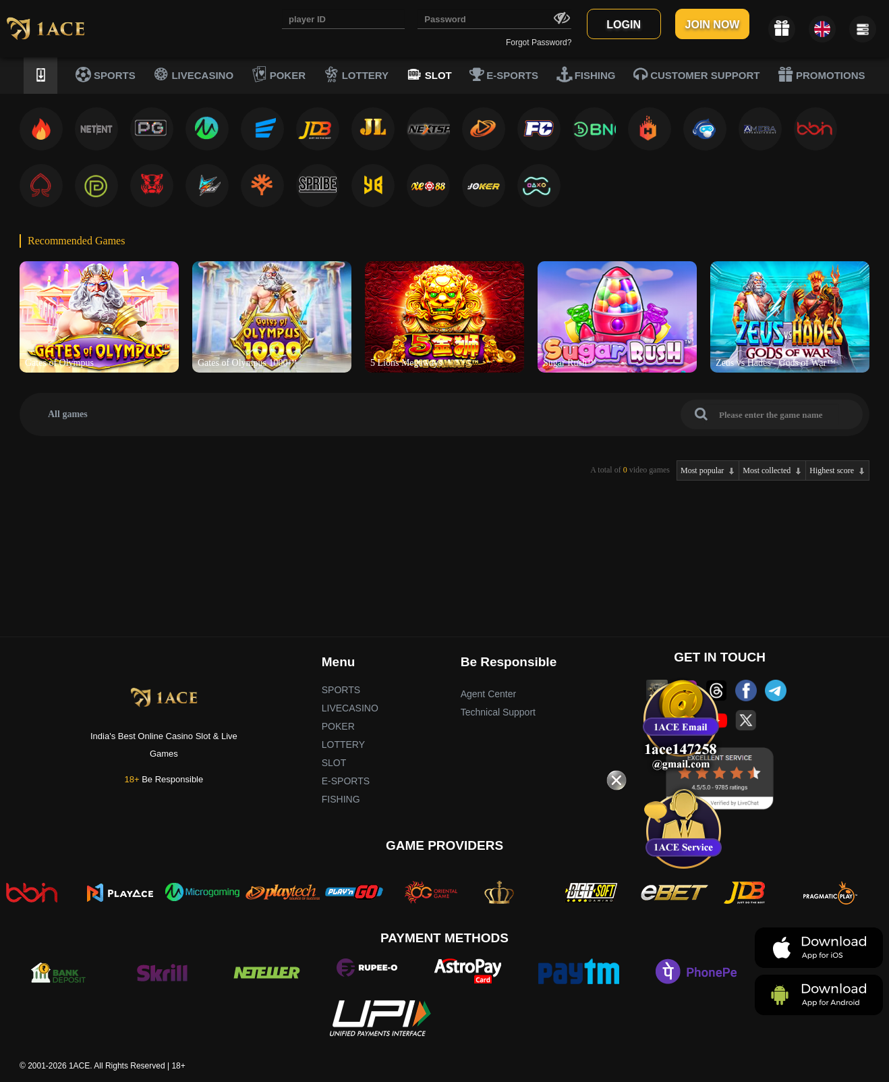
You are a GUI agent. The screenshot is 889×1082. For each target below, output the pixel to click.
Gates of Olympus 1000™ (247, 363)
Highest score (831, 470)
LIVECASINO (193, 74)
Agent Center (489, 693)
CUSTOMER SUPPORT (696, 74)
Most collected (767, 470)
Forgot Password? (538, 42)
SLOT (429, 74)
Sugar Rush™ (569, 363)
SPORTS (106, 74)
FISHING (586, 74)
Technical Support (498, 712)
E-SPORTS (503, 74)
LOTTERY (356, 74)
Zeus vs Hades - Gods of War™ (776, 363)
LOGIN (623, 24)
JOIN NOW (712, 24)
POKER (279, 74)
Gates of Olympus (59, 363)
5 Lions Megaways (406, 363)
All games (68, 414)
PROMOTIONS (821, 74)
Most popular (702, 470)
